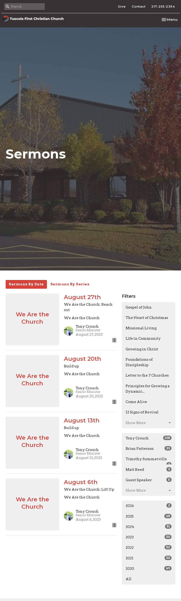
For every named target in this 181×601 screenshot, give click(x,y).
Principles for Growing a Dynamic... (148, 389)
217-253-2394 (163, 6)
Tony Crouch (149, 438)
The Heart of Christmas (147, 318)
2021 (149, 558)
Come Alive (136, 402)
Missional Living (141, 328)
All (129, 579)
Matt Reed (149, 469)
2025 (149, 516)
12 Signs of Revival (142, 412)
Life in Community (143, 338)
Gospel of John (139, 307)
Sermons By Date (26, 284)
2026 (149, 505)
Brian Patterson (149, 448)
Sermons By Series (70, 284)
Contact (139, 6)
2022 (149, 547)
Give (122, 6)
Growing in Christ (142, 349)
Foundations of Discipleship (139, 362)
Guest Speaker (149, 479)
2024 (149, 526)
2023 (149, 537)
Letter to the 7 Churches (147, 375)
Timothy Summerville (149, 460)
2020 (149, 568)
